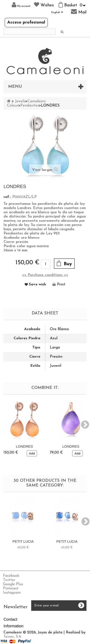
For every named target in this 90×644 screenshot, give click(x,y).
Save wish (37, 284)
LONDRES (24, 446)
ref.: (7, 197)
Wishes (44, 5)
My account (21, 5)
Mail (78, 11)
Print (61, 284)
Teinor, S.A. (13, 637)
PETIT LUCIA (23, 541)
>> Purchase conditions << (45, 275)
